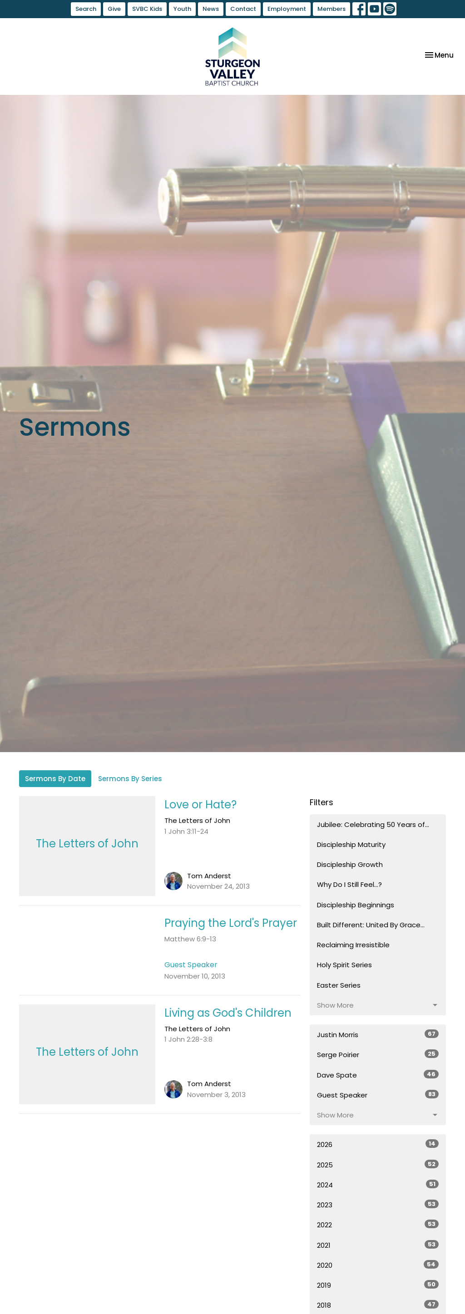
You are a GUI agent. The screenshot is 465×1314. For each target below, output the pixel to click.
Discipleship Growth (350, 864)
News (211, 9)
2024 (378, 1185)
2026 (378, 1144)
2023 (378, 1205)
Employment (286, 9)
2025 (378, 1165)
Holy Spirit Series (344, 965)
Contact (243, 9)
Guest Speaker (378, 1095)
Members (331, 9)
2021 (378, 1245)
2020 (378, 1265)
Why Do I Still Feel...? (349, 884)
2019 (378, 1285)
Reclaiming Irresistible (353, 945)
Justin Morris (378, 1034)
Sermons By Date (55, 778)
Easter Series (339, 985)
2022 (378, 1225)
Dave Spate (378, 1075)
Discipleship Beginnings (355, 905)
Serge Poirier (378, 1054)
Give (114, 9)
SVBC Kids (147, 9)
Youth (182, 9)
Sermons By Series (130, 778)
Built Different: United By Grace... (371, 925)
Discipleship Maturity (351, 844)
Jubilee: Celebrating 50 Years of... (373, 824)
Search (85, 9)
